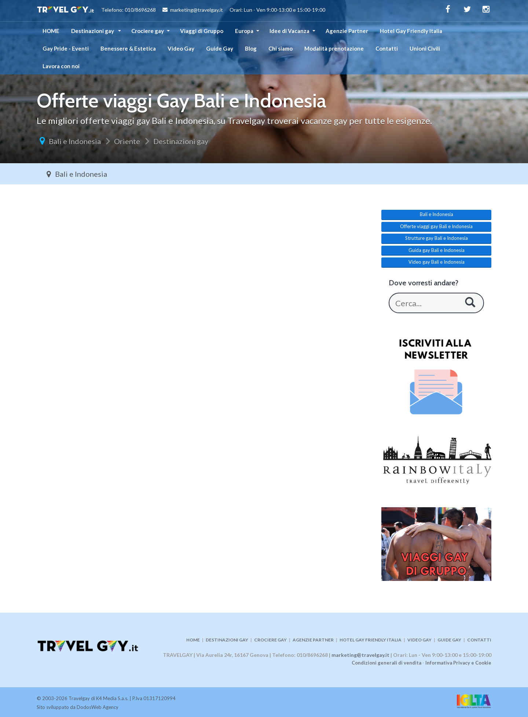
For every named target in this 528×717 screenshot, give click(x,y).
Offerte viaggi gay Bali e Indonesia (436, 226)
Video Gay (181, 48)
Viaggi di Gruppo (201, 31)
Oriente (127, 141)
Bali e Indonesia (75, 141)
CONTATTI (479, 640)
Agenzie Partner (347, 31)
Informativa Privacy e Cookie (458, 663)
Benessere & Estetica (128, 48)
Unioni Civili (425, 48)
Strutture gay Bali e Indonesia (436, 238)
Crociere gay (147, 31)
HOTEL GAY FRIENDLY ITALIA (371, 640)
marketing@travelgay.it (360, 655)
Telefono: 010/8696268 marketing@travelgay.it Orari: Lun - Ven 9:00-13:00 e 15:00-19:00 (181, 10)
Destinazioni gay (93, 31)
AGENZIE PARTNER (313, 640)
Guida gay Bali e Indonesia (436, 250)
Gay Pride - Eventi (66, 48)
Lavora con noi (61, 66)
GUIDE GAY (449, 640)
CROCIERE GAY (270, 640)
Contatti (386, 48)
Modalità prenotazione (334, 48)
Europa (244, 31)
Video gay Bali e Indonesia (436, 262)
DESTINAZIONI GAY (227, 640)
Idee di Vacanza (289, 31)
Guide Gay (219, 48)
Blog (251, 48)
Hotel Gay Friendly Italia (411, 31)
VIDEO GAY (419, 640)
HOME (51, 31)
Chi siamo (280, 48)
